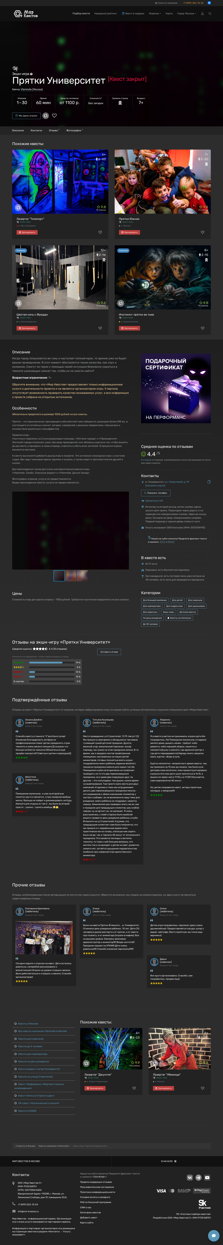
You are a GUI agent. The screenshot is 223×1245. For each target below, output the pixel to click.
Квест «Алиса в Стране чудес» (34, 1095)
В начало (168, 1161)
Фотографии (74, 130)
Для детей (177, 600)
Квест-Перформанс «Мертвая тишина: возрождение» (39, 1086)
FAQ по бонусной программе (95, 1202)
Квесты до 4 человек (28, 1046)
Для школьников (196, 606)
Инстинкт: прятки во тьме (136, 314)
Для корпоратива (152, 606)
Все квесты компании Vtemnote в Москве (40, 1031)
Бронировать (27, 232)
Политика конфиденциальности (97, 1192)
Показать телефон (155, 493)
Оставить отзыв (109, 652)
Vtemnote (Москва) (32, 89)
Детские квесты (188, 612)
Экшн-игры (168, 612)
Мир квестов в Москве (26, 1161)
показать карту (155, 485)
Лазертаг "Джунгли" (98, 1074)
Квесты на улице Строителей (33, 1076)
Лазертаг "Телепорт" (30, 219)
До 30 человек (150, 624)
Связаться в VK (154, 500)
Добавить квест (88, 1217)
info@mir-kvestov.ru (28, 1211)
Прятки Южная (129, 219)
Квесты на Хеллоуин (179, 618)
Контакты (36, 130)
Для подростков (174, 606)
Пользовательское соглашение (97, 1187)
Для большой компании (155, 600)
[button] (126, 494)
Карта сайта (86, 1222)
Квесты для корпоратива (30, 1054)
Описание (18, 130)
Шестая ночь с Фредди (32, 314)
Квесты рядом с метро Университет (37, 1069)
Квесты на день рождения (31, 1061)
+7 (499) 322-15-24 (193, 3)
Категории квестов (90, 1212)
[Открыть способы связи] (214, 1236)
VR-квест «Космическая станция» (37, 1103)
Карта (169, 13)
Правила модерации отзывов (96, 1182)
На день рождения (152, 618)
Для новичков (195, 600)
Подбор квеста (81, 13)
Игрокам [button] (155, 13)
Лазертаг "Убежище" (167, 1074)
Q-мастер (19, 681)
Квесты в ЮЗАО (25, 1110)
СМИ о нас (85, 1207)
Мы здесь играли (26, 115)
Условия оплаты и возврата (95, 1197)
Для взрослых (150, 612)
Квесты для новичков (29, 1038)
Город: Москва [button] (186, 13)
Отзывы (54, 130)
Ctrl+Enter (99, 1176)
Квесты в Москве (26, 1023)
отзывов (146, 460)
